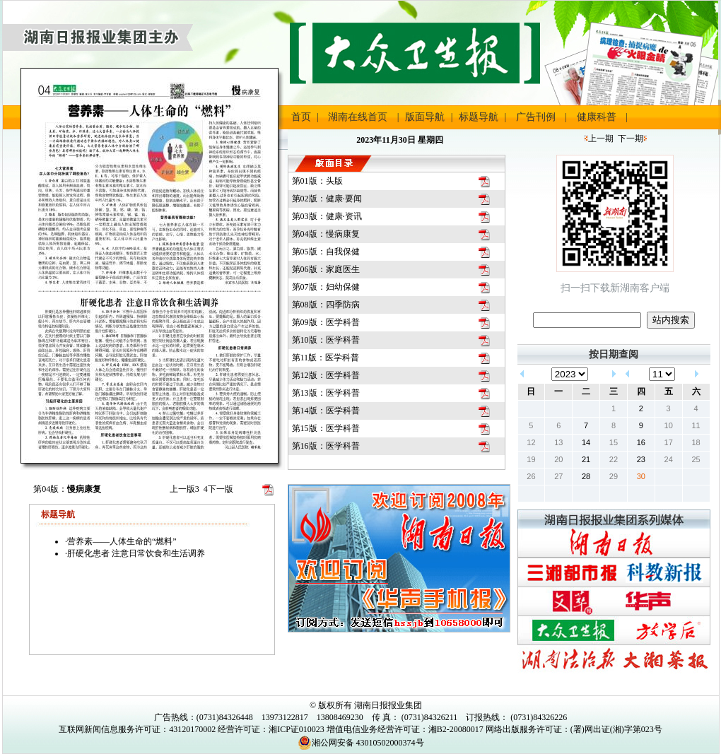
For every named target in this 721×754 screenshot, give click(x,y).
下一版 (218, 489)
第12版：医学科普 (326, 375)
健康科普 (596, 117)
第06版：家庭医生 (326, 269)
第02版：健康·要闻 (327, 199)
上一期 (601, 138)
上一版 (184, 489)
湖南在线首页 (357, 117)
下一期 (630, 138)
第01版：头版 (317, 181)
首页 (301, 117)
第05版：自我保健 (326, 252)
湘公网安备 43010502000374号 (361, 743)
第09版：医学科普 (326, 322)
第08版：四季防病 (326, 305)
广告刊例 (536, 117)
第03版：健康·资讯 (327, 216)
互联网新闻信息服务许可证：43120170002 (137, 729)
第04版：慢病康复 (326, 234)
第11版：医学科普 (326, 358)
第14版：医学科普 (326, 411)
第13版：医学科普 (326, 393)
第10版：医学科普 (326, 340)
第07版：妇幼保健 (326, 287)
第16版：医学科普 (326, 446)
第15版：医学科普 (326, 428)
